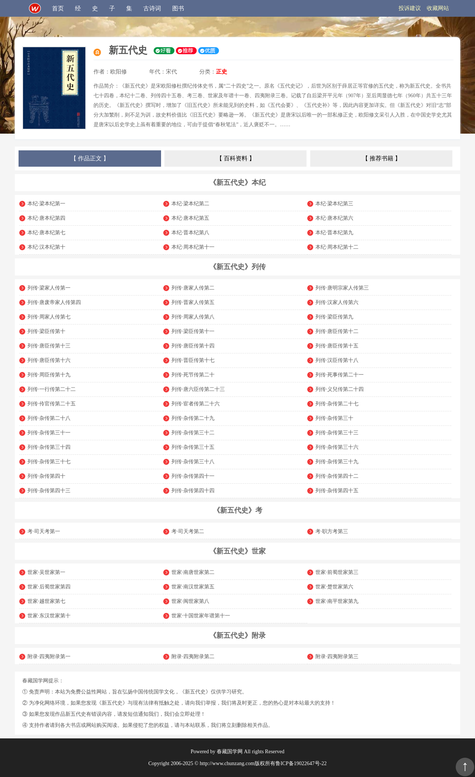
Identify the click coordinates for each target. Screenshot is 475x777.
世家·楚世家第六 (334, 587)
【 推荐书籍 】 (381, 158)
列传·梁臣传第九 (334, 317)
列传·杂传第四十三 (49, 490)
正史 (221, 72)
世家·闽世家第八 (190, 601)
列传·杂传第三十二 (192, 432)
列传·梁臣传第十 (46, 331)
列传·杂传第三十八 (192, 461)
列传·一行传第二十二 (51, 389)
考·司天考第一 (43, 531)
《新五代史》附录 (237, 635)
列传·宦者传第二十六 (195, 404)
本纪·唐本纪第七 (46, 232)
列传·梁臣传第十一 (192, 331)
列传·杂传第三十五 (192, 447)
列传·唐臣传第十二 (336, 331)
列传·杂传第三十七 (49, 461)
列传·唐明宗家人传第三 (342, 288)
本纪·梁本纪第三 (334, 203)
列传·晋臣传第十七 (192, 360)
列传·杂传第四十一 (192, 476)
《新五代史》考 (237, 510)
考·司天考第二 (187, 531)
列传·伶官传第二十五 (51, 404)
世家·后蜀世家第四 (49, 587)
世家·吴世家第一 (46, 572)
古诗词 (152, 8)
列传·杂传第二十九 (192, 418)
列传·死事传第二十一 (339, 375)
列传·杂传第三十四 (49, 447)
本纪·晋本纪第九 (334, 232)
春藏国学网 (230, 751)
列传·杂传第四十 (46, 476)
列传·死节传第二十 (192, 375)
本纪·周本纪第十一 (192, 247)
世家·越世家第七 (46, 601)
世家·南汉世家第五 (192, 587)
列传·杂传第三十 (334, 418)
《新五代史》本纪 (237, 182)
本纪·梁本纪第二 (190, 203)
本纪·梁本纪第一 (46, 203)
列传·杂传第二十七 (336, 404)
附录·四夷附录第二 (192, 656)
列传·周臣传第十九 (49, 375)
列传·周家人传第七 (49, 317)
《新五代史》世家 (237, 551)
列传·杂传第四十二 (336, 476)
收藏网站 (438, 8)
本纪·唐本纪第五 (190, 218)
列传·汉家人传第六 (336, 302)
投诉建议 (410, 8)
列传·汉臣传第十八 (336, 360)
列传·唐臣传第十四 (192, 346)
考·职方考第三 (331, 531)
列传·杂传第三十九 (336, 461)
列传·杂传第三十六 (336, 447)
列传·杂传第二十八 (49, 418)
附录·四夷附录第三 (336, 656)
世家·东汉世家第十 (49, 615)
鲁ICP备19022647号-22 (301, 763)
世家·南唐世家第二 (192, 572)
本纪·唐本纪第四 (46, 218)
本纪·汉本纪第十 (46, 247)
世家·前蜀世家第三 (336, 572)
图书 (178, 8)
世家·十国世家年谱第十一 (200, 615)
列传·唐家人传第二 (192, 288)
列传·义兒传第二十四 (339, 389)
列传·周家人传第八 (192, 317)
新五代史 (128, 50)
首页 (58, 8)
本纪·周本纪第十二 (336, 247)
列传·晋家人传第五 (192, 302)
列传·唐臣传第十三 (49, 346)
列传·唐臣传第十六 (49, 360)
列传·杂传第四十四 (192, 490)
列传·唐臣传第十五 (336, 346)
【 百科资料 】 (235, 158)
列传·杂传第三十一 (49, 432)
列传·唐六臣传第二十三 (198, 389)
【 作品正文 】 (90, 158)
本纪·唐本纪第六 (334, 218)
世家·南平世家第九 (336, 601)
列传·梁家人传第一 (49, 288)
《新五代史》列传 (237, 267)
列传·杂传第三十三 (336, 432)
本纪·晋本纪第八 (190, 232)
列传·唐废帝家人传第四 (54, 302)
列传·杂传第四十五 (336, 490)
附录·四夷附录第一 (49, 656)
